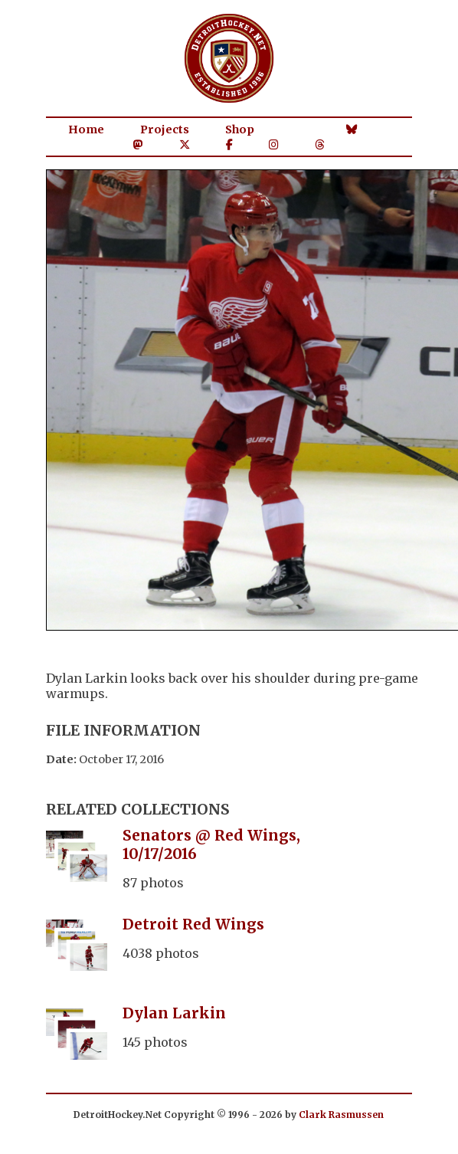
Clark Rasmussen (341, 1114)
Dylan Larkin (174, 1013)
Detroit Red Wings (193, 924)
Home (86, 129)
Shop (239, 129)
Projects (164, 129)
